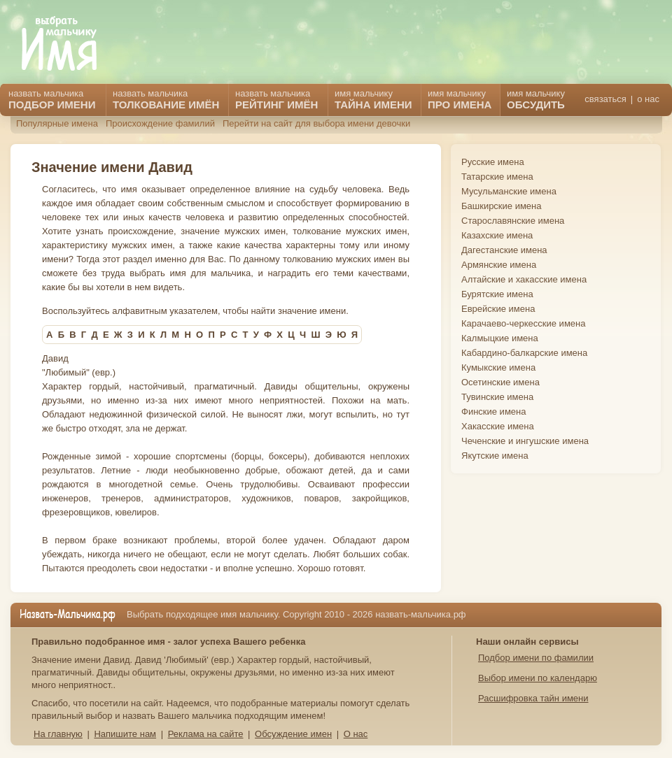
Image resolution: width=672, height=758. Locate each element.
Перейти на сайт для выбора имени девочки (316, 123)
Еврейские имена (498, 308)
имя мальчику (536, 99)
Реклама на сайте (206, 734)
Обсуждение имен (293, 734)
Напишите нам (125, 734)
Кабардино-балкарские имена (524, 353)
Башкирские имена (501, 206)
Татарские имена (497, 176)
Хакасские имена (497, 426)
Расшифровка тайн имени (533, 698)
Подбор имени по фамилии (536, 657)
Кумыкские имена (498, 367)
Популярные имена (57, 123)
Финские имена (493, 411)
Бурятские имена (497, 294)
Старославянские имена (512, 220)
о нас (648, 99)
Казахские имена (497, 235)
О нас (356, 734)
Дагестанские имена (504, 250)
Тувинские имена (497, 397)
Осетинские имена (500, 382)
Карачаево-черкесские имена (523, 323)
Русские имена (492, 162)
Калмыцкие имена (499, 338)
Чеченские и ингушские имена (525, 441)
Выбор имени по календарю (537, 678)
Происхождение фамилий (160, 123)
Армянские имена (498, 264)
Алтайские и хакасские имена (524, 279)
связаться (605, 99)
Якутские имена (494, 455)
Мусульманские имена (508, 191)
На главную (58, 734)
